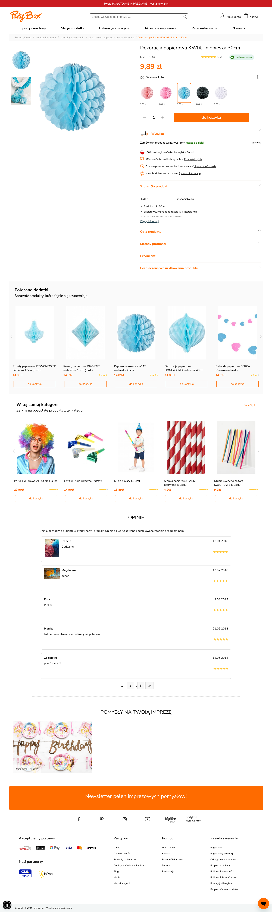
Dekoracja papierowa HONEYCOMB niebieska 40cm (184, 368)
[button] (7, 904)
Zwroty (166, 865)
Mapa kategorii (122, 883)
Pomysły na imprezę (125, 859)
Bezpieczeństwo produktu (224, 889)
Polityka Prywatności (221, 871)
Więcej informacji (149, 221)
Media (117, 877)
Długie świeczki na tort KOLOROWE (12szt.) (228, 483)
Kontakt (166, 853)
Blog (116, 871)
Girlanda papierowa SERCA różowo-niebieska (232, 368)
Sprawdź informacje (205, 166)
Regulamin (216, 847)
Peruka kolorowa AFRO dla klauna (35, 481)
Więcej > (250, 405)
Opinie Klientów (122, 853)
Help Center (168, 847)
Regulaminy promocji (221, 853)
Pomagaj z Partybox (221, 883)
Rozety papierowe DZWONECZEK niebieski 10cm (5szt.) (34, 368)
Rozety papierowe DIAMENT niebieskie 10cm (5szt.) (81, 368)
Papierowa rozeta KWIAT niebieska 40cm (130, 368)
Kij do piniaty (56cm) (127, 481)
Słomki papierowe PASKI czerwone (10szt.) (180, 483)
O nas (117, 847)
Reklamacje (168, 871)
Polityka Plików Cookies (223, 877)
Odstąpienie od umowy (223, 859)
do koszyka (211, 117)
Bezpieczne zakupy (220, 865)
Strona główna (23, 37)
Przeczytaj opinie (193, 159)
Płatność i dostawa (172, 859)
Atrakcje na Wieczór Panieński (130, 865)
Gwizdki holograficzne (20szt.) (83, 481)
